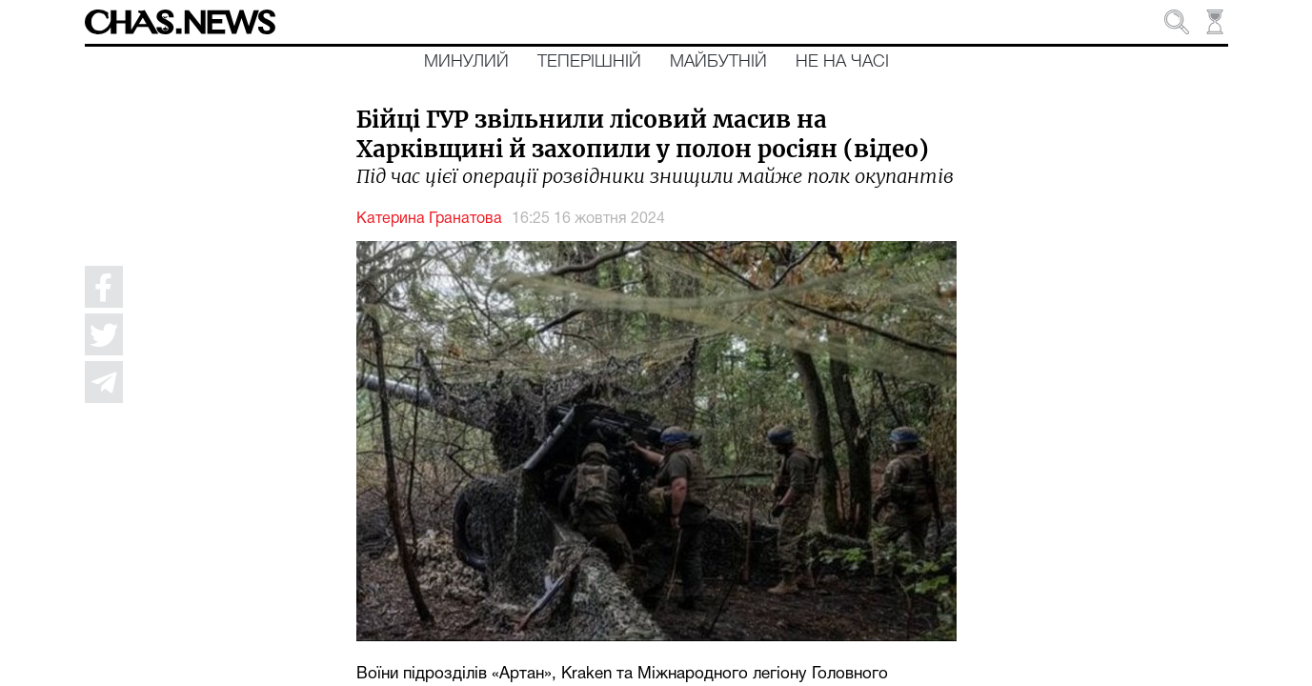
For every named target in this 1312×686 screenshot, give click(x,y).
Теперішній (589, 62)
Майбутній (718, 62)
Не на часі (842, 62)
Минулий (466, 62)
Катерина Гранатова (429, 219)
